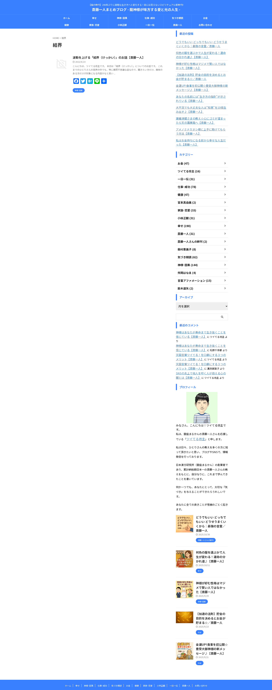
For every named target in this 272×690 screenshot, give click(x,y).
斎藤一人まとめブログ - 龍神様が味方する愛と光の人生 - (136, 9)
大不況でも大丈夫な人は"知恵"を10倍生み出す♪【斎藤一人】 (201, 109)
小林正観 (122, 25)
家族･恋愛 (94, 25)
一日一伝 (149, 25)
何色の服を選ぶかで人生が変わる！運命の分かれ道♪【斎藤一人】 (201, 55)
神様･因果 (122, 18)
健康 (66, 25)
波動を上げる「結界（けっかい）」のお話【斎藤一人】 (124, 58)
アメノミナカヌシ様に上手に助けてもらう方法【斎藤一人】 (201, 131)
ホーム (66, 18)
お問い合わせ (205, 25)
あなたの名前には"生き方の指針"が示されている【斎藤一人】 (201, 98)
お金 (205, 18)
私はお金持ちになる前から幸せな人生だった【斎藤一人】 (200, 142)
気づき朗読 (177, 18)
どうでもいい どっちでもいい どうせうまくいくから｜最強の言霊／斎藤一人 (202, 44)
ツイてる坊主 (194, 432)
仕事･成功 (150, 18)
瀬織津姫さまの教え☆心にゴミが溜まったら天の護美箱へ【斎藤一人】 (201, 120)
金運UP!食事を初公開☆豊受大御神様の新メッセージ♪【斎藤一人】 (201, 87)
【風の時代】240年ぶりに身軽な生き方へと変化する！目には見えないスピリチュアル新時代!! (136, 673)
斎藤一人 (177, 25)
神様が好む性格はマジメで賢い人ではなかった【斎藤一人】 (201, 66)
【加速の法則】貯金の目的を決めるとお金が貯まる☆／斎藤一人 (201, 77)
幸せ (94, 18)
